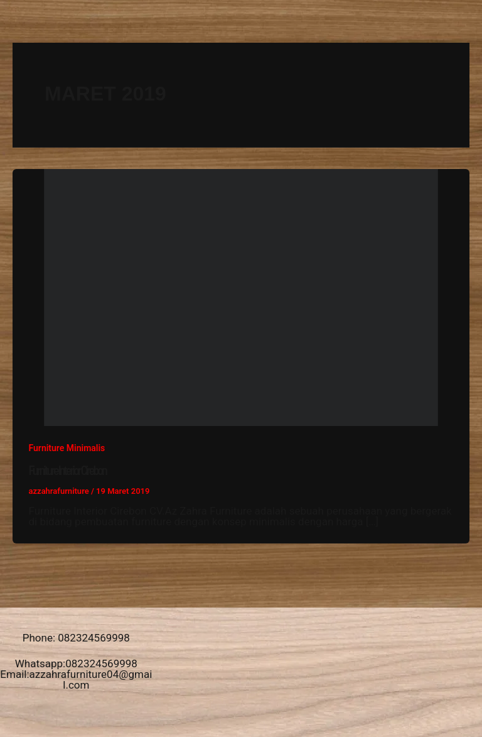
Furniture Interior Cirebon (67, 470)
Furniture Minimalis (67, 448)
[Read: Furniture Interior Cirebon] (241, 296)
